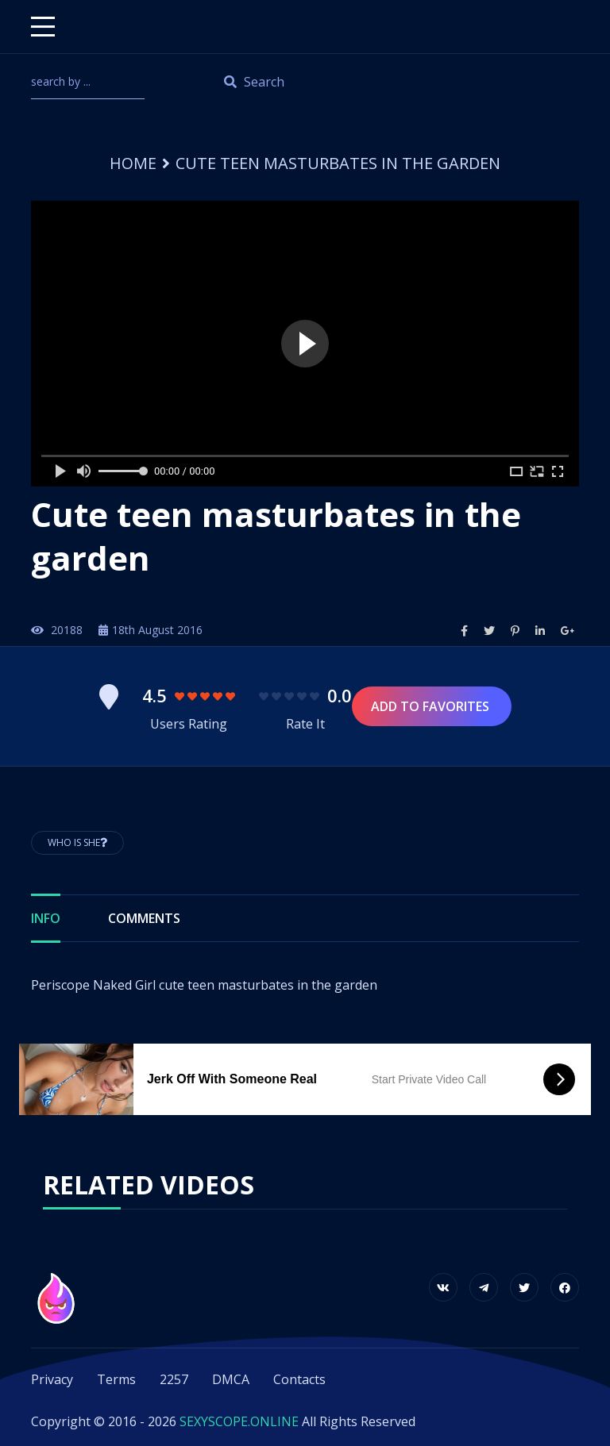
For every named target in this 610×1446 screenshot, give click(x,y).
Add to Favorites (431, 706)
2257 (174, 1379)
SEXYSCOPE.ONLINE (239, 1421)
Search (254, 81)
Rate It (305, 724)
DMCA (230, 1379)
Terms (116, 1379)
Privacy (52, 1379)
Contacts (299, 1379)
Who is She (77, 842)
